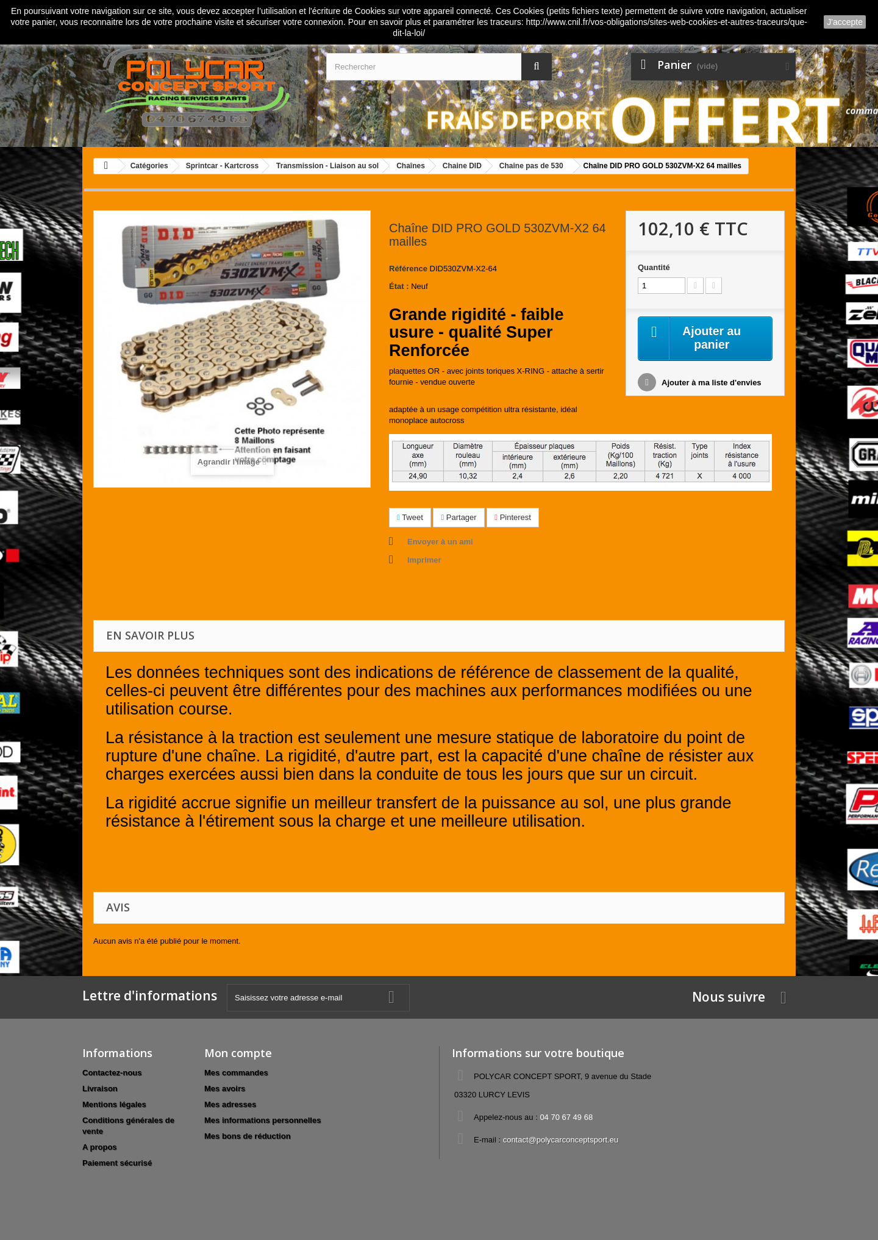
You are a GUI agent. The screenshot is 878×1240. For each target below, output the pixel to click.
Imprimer (424, 560)
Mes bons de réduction (247, 1136)
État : (399, 286)
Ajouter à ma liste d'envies (711, 383)
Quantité (654, 267)
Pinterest (512, 517)
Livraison (100, 1088)
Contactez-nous (112, 1072)
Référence (408, 268)
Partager (458, 517)
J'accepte (845, 22)
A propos (99, 1147)
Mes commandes (236, 1072)
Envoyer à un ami (440, 541)
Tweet (410, 517)
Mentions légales (114, 1104)
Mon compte (238, 1053)
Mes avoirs (224, 1088)
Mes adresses (230, 1104)
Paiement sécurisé (117, 1162)
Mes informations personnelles (262, 1120)
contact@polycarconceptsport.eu (561, 1139)
